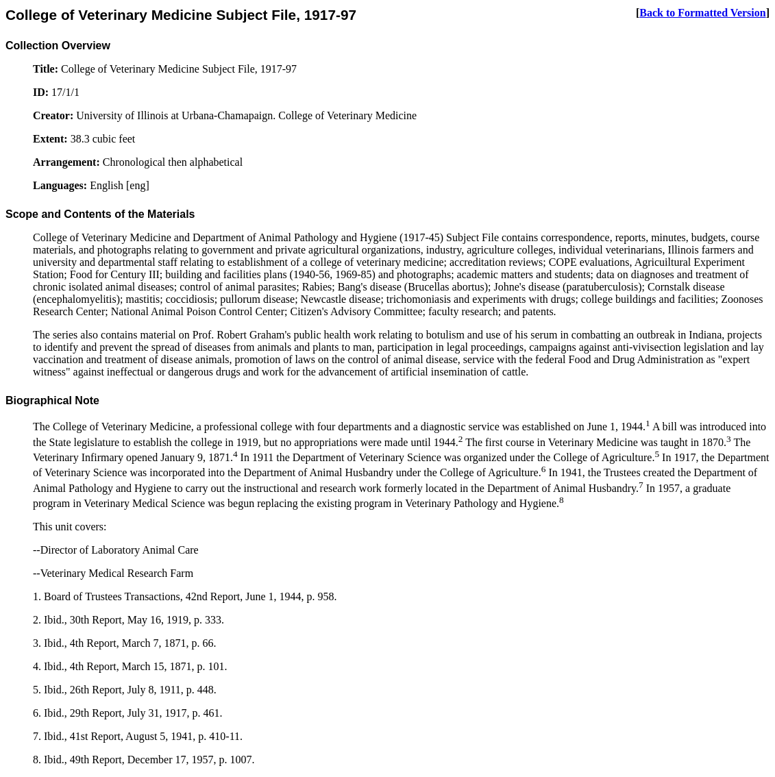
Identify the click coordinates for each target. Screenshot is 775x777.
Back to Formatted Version (702, 12)
